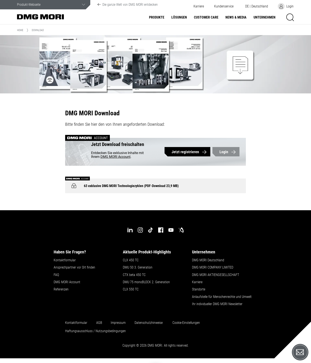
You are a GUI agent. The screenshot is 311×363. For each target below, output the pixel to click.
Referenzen (61, 289)
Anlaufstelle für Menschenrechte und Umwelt (222, 297)
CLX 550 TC (131, 289)
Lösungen (179, 17)
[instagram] (140, 230)
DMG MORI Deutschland (208, 260)
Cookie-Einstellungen (186, 323)
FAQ (56, 275)
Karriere (198, 6)
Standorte (198, 289)
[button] (223, 6)
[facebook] (160, 230)
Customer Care (206, 17)
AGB (99, 323)
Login (223, 152)
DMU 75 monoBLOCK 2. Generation (146, 282)
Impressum (118, 323)
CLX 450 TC (131, 260)
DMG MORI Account (115, 157)
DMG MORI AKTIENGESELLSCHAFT (215, 275)
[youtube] (171, 230)
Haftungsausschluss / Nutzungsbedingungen (95, 331)
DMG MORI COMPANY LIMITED (212, 267)
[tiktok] (150, 230)
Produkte (156, 17)
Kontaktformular (65, 260)
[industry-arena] (181, 230)
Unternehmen (264, 17)
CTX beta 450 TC (134, 275)
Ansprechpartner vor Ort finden (74, 267)
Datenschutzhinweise (149, 323)
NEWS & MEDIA (236, 17)
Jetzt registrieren (185, 152)
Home (20, 30)
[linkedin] (130, 230)
